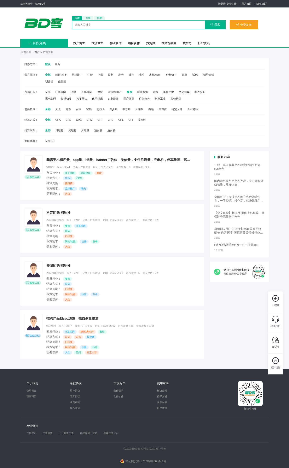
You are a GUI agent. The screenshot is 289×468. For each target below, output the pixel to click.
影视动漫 (66, 98)
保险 (100, 92)
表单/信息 (155, 74)
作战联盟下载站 (88, 433)
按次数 (142, 119)
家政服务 (199, 92)
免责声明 (75, 402)
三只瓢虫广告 (66, 433)
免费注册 (232, 3)
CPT (100, 119)
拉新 (110, 74)
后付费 (111, 130)
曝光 (131, 74)
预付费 (98, 130)
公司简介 (31, 390)
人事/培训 (87, 92)
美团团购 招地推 (58, 265)
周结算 (72, 130)
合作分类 (37, 43)
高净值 (163, 109)
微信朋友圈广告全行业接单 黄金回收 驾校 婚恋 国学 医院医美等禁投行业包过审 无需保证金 (238, 231)
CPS (68, 119)
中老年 (126, 109)
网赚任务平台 (111, 433)
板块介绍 (162, 390)
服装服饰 (142, 92)
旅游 (155, 92)
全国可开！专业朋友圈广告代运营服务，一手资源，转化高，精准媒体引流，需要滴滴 (237, 199)
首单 (184, 74)
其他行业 (175, 98)
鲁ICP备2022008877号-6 (152, 448)
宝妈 (89, 109)
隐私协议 (261, 3)
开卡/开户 (171, 74)
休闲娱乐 (97, 98)
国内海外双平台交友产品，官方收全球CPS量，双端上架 (239, 182)
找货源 (150, 43)
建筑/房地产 (115, 92)
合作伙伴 (118, 396)
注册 (90, 74)
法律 (73, 92)
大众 (58, 109)
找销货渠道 (169, 43)
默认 (48, 64)
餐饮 (129, 92)
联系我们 (31, 396)
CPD (110, 119)
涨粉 (141, 74)
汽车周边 (81, 98)
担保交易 (162, 396)
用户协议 (247, 3)
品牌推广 (77, 74)
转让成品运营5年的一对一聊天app (236, 244)
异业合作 (115, 43)
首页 (37, 52)
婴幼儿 (101, 109)
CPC (79, 119)
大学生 (139, 109)
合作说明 (118, 390)
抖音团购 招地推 (58, 212)
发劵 (121, 74)
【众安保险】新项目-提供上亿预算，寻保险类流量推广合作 (239, 214)
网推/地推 (61, 74)
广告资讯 (31, 433)
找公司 (187, 43)
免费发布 (244, 24)
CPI (130, 119)
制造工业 (160, 98)
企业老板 (192, 109)
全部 (48, 74)
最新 (57, 64)
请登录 (222, 3)
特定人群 (177, 109)
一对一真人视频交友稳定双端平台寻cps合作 (237, 166)
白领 (151, 109)
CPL (120, 119)
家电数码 (50, 98)
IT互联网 (60, 92)
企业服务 (113, 98)
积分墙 (49, 81)
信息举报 (162, 408)
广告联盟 (48, 433)
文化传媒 (184, 92)
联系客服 (162, 402)
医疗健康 (128, 98)
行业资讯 (204, 43)
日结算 (59, 130)
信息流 (62, 81)
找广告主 (79, 43)
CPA (58, 119)
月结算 (85, 130)
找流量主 (97, 43)
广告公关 (144, 98)
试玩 (195, 74)
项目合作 (134, 43)
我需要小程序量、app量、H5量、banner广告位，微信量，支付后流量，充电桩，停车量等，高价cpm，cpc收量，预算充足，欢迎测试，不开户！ (118, 160)
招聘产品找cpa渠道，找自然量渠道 (72, 318)
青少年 (113, 109)
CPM (90, 119)
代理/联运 (208, 74)
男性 (68, 109)
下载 (100, 74)
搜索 (215, 24)
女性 (78, 109)
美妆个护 (168, 92)
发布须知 (75, 408)
